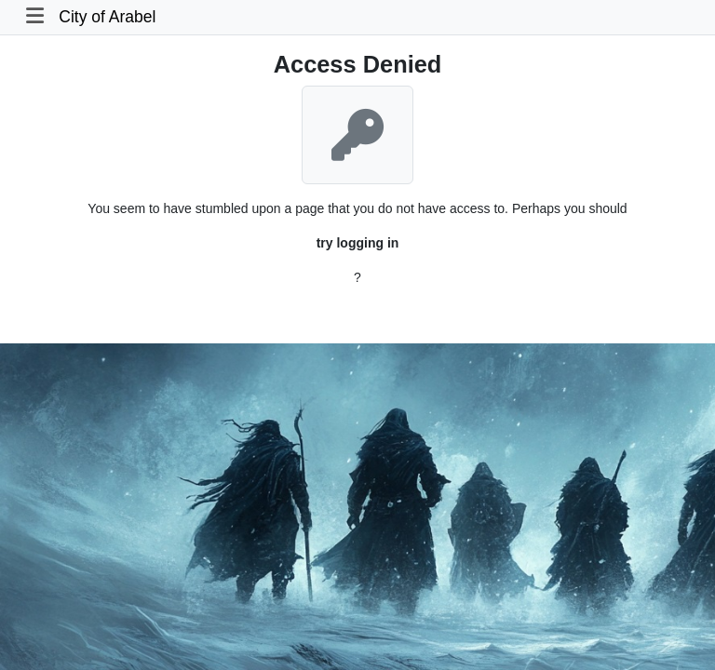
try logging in (358, 242)
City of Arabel (107, 16)
